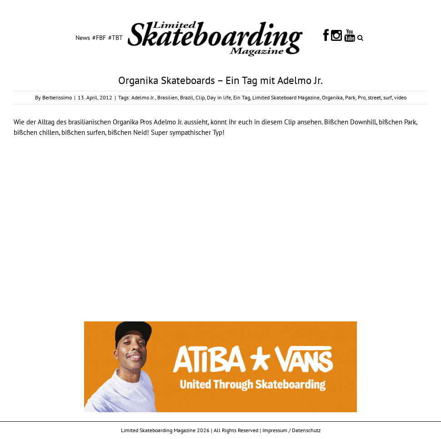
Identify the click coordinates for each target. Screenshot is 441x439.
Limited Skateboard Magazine (286, 97)
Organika (332, 97)
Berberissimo (57, 97)
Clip (200, 97)
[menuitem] (82, 37)
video (400, 97)
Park (350, 97)
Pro (362, 97)
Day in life (219, 97)
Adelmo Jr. (143, 97)
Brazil (186, 97)
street (374, 97)
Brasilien (167, 97)
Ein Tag (241, 97)
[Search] (360, 37)
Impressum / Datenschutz (291, 430)
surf (387, 97)
